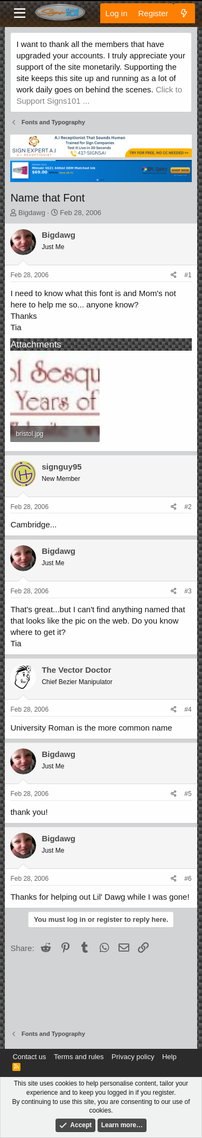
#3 (187, 591)
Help (169, 1057)
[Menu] (19, 13)
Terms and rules (78, 1057)
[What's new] (183, 13)
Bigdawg (31, 213)
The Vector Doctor (76, 669)
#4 (187, 709)
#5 (187, 794)
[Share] (173, 275)
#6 (187, 878)
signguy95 (61, 466)
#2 (187, 507)
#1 (187, 275)
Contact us (29, 1057)
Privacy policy (133, 1057)
